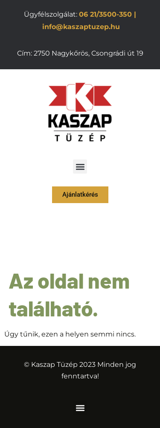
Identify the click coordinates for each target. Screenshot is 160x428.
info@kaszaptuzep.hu (81, 27)
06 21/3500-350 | (107, 14)
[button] (80, 166)
